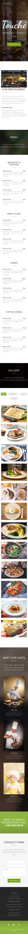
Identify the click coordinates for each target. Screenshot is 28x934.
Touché (6, 3)
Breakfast (13, 394)
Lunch (23, 394)
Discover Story (14, 44)
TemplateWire (14, 931)
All (4, 394)
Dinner (14, 398)
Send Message (14, 880)
